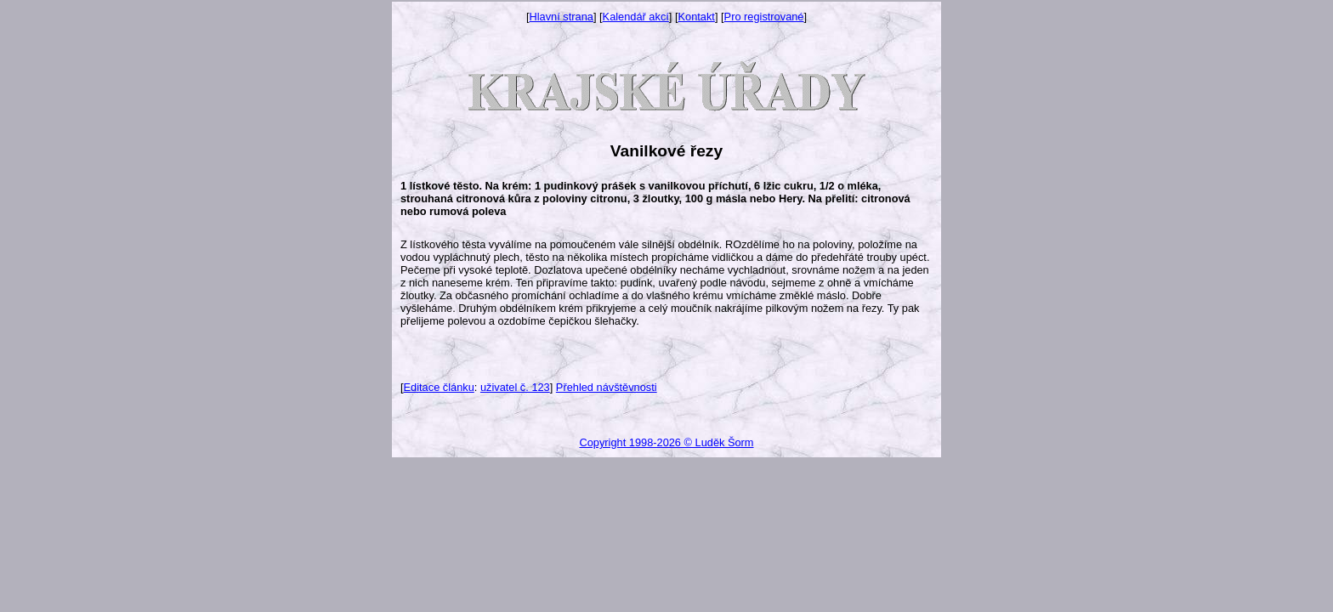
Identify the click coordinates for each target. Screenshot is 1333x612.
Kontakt (696, 16)
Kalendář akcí (636, 16)
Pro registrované (764, 16)
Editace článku (439, 387)
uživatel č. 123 (515, 387)
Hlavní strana (561, 16)
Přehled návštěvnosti (606, 387)
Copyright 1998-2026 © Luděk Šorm (666, 442)
